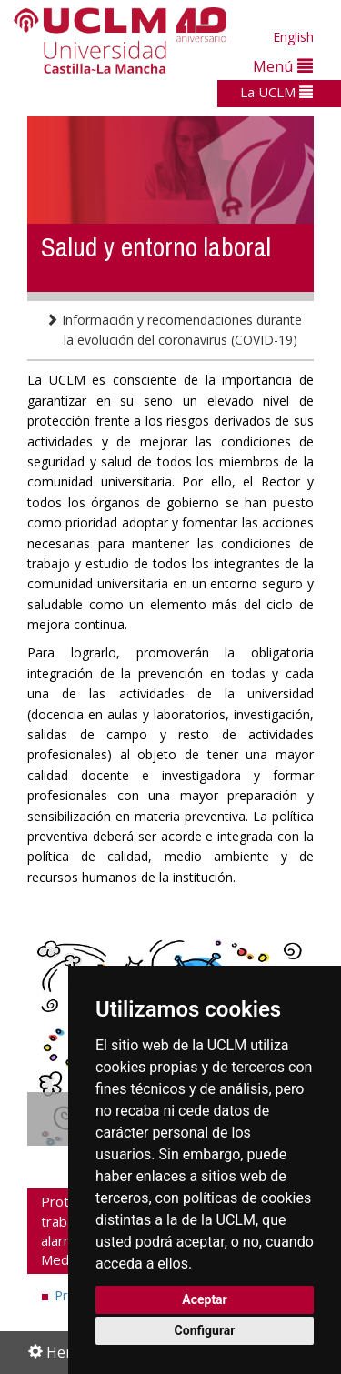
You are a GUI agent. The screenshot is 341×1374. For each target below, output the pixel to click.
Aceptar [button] (204, 1299)
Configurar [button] (205, 1330)
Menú (283, 65)
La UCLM (276, 92)
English (293, 36)
